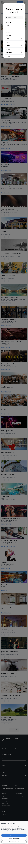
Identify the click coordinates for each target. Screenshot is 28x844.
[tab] (14, 29)
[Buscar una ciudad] (14, 17)
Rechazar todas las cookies (14, 838)
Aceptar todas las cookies (14, 835)
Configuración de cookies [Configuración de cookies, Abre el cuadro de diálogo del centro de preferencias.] (14, 841)
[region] (14, 832)
